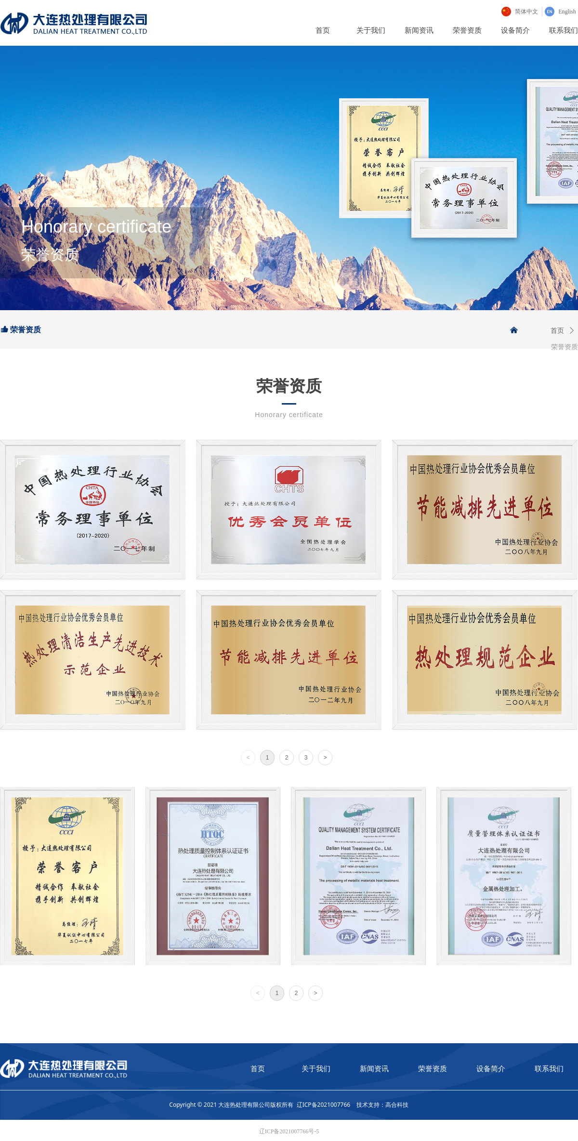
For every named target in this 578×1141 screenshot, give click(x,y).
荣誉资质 (564, 347)
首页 (557, 330)
